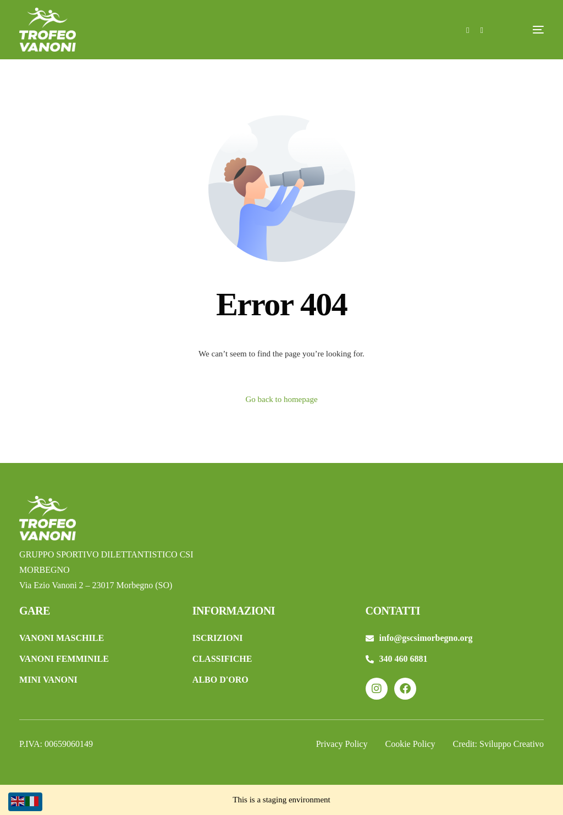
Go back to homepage (281, 399)
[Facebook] (467, 29)
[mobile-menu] (522, 30)
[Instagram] (481, 29)
